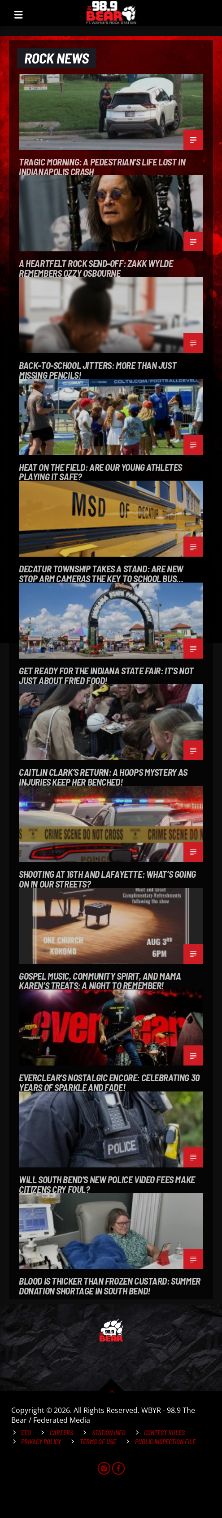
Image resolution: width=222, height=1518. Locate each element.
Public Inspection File (165, 1442)
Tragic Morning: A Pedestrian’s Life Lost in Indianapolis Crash (102, 166)
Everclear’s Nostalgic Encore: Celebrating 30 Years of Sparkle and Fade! (109, 1082)
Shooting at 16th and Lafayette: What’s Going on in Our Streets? (107, 878)
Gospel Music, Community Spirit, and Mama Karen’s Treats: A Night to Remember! (100, 980)
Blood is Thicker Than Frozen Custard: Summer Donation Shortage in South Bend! (109, 1285)
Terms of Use (98, 1442)
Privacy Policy (41, 1442)
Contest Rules (164, 1433)
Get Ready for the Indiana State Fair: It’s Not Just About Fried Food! (106, 675)
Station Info (109, 1433)
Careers (61, 1433)
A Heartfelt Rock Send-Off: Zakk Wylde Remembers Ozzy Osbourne (96, 267)
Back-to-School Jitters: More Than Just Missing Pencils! (97, 369)
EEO (26, 1433)
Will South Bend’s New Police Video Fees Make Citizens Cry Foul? (107, 1184)
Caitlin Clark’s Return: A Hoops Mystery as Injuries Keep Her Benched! (103, 776)
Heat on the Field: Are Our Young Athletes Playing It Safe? (100, 471)
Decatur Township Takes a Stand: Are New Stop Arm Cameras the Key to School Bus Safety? (101, 573)
